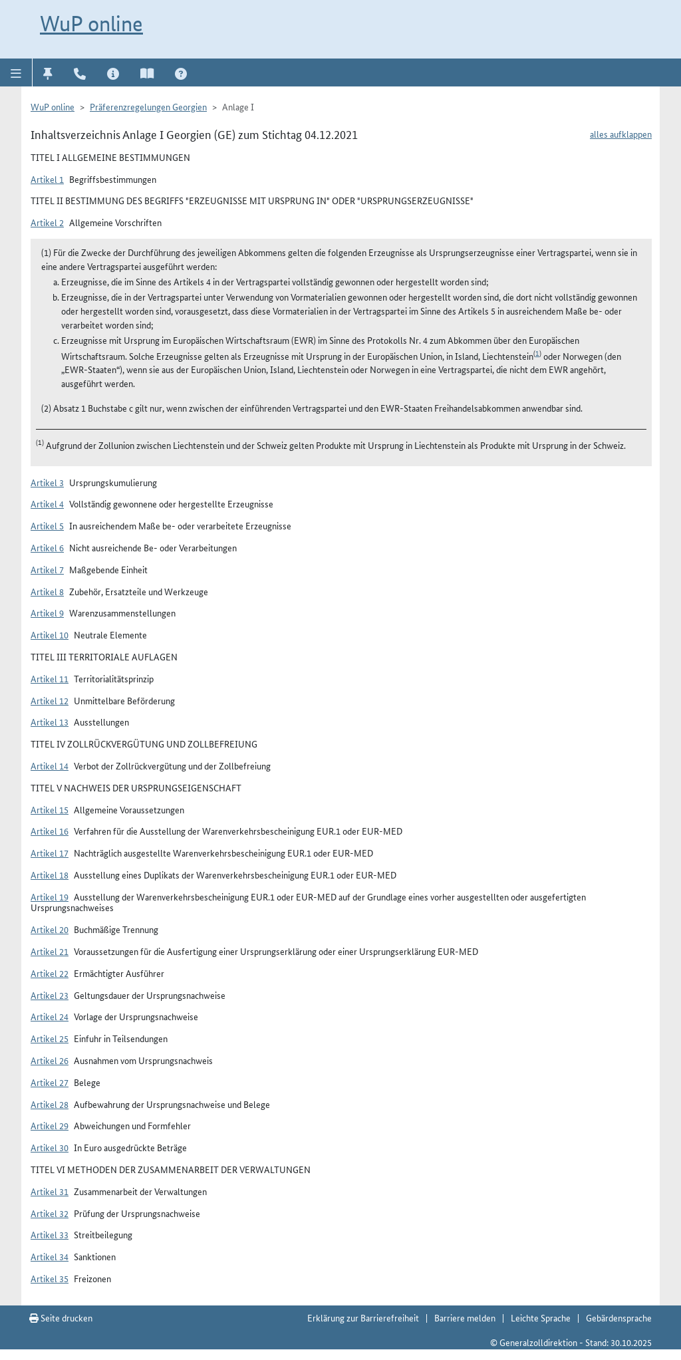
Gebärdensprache (619, 1317)
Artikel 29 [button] (49, 1125)
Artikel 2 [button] (47, 222)
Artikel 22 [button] (49, 973)
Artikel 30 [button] (49, 1147)
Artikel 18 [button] (49, 874)
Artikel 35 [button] (49, 1278)
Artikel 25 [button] (49, 1038)
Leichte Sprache (541, 1317)
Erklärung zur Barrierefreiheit (363, 1317)
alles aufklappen (621, 133)
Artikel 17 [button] (49, 852)
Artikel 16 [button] (49, 830)
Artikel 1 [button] (47, 179)
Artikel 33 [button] (49, 1234)
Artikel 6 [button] (47, 547)
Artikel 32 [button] (49, 1213)
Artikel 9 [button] (47, 612)
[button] (16, 72)
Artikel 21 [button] (49, 951)
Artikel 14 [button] (49, 765)
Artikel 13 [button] (49, 721)
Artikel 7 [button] (47, 569)
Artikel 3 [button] (47, 482)
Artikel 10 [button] (49, 634)
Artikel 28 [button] (49, 1104)
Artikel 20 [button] (49, 929)
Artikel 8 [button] (47, 591)
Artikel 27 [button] (49, 1082)
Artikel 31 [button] (49, 1191)
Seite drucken (60, 1317)
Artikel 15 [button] (49, 809)
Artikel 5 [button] (47, 525)
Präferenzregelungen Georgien (148, 106)
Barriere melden (464, 1317)
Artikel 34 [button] (49, 1256)
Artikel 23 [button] (49, 995)
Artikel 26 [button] (49, 1060)
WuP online (91, 23)
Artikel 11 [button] (49, 678)
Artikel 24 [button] (49, 1016)
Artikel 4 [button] (47, 503)
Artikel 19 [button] (49, 896)
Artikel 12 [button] (49, 700)
